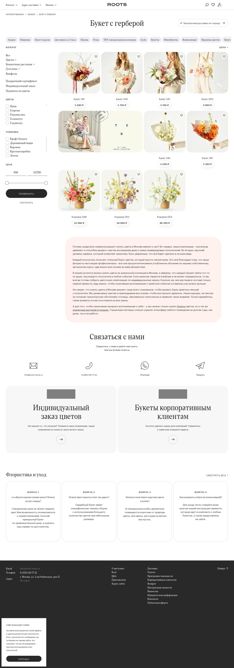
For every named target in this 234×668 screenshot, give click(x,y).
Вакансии (152, 591)
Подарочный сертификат (21, 81)
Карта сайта (118, 583)
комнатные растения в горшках (90, 309)
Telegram (200, 374)
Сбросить (26, 202)
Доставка (152, 568)
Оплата (151, 572)
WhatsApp (145, 374)
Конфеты (11, 73)
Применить (26, 193)
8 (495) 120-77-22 (89, 374)
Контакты (152, 598)
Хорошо (23, 659)
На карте (25, 580)
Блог (114, 572)
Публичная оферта (157, 602)
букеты (181, 306)
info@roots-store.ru (33, 374)
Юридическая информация (162, 595)
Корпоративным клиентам (161, 579)
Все (8, 55)
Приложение (119, 579)
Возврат (151, 583)
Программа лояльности (160, 575)
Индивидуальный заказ (20, 86)
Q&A (114, 575)
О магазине (118, 568)
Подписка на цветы (18, 91)
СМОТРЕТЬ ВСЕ (216, 475)
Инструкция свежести (159, 587)
